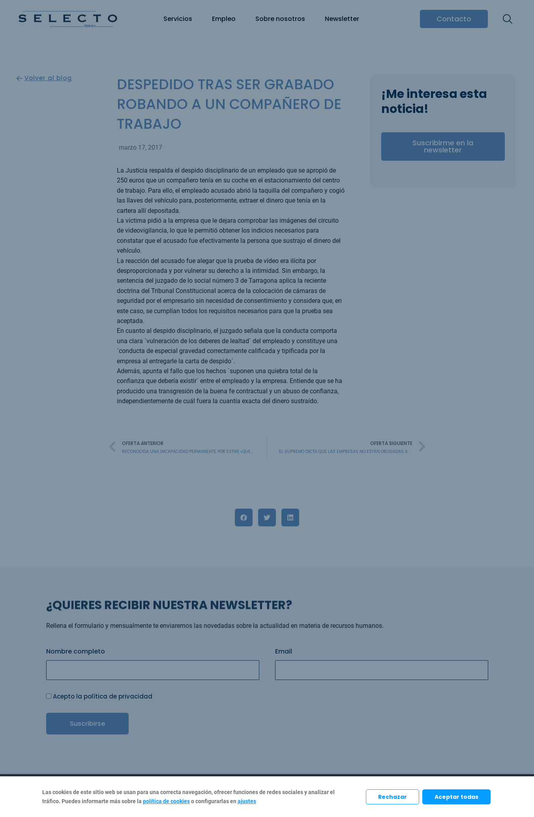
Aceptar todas (456, 797)
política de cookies (166, 801)
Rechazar (392, 797)
